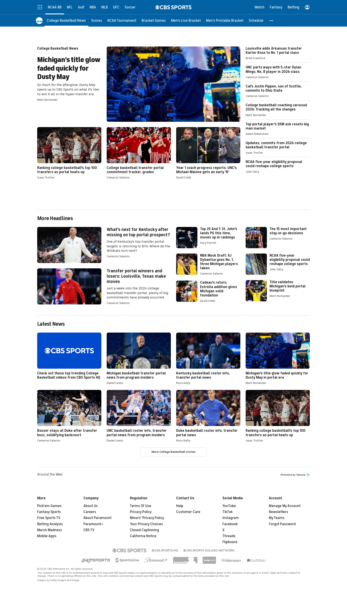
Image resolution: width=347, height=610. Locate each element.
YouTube (229, 506)
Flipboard (229, 542)
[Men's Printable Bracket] (224, 20)
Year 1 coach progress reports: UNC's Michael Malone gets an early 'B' (208, 153)
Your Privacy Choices (146, 524)
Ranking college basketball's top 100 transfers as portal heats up (69, 153)
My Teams (276, 518)
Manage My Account (285, 506)
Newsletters (278, 512)
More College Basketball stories (174, 452)
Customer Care (188, 512)
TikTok (227, 512)
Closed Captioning (144, 530)
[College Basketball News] (66, 20)
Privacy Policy (141, 512)
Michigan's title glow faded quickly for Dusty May (138, 84)
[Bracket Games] (153, 20)
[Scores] (97, 20)
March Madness (49, 530)
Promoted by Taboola (295, 474)
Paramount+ (93, 524)
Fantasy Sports (49, 512)
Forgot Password (282, 524)
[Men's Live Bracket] (185, 20)
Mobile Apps (46, 536)
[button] (271, 20)
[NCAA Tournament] (122, 20)
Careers (89, 512)
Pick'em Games (49, 506)
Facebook (230, 524)
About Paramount (97, 518)
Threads (228, 536)
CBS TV (88, 530)
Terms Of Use (140, 506)
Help (179, 506)
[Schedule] (256, 20)
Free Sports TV (48, 518)
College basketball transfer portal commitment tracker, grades (139, 153)
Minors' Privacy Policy (147, 518)
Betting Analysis (50, 524)
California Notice (143, 536)
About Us (90, 506)
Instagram (230, 518)
